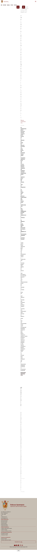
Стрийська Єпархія (4, 529)
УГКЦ (25, 12)
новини (22, 12)
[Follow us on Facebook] (16, 545)
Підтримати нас (18, 542)
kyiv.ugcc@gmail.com (4, 518)
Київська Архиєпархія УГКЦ (23, 121)
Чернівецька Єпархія (4, 534)
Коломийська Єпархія (4, 533)
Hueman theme (24, 553)
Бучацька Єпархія (4, 538)
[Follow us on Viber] (20, 545)
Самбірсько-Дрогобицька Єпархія (6, 528)
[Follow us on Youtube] (14, 545)
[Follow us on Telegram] (18, 545)
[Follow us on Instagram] (22, 545)
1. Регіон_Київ (24, 9)
